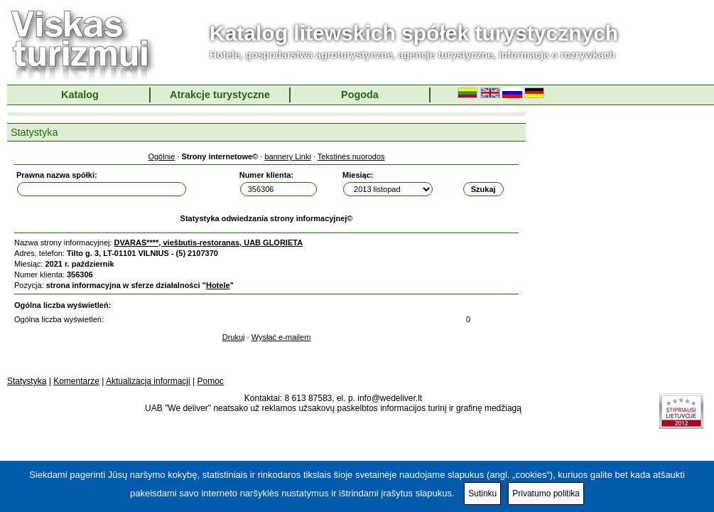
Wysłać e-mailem (281, 337)
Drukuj (233, 337)
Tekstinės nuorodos (351, 156)
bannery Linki (287, 156)
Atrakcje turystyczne (220, 94)
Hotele (218, 285)
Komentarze (76, 381)
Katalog (80, 94)
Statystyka (26, 381)
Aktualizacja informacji (148, 381)
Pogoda (360, 94)
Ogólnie (161, 156)
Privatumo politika (546, 493)
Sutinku (482, 493)
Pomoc (211, 381)
